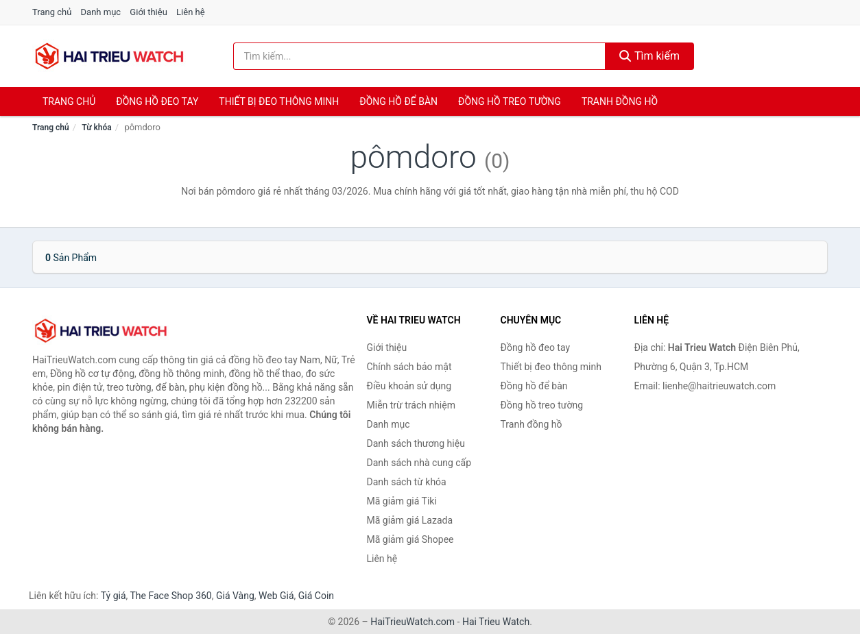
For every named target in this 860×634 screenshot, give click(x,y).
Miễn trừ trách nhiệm (411, 405)
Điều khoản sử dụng (409, 385)
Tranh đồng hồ (620, 101)
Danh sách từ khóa (406, 481)
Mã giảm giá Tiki (402, 501)
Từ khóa (96, 127)
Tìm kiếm (649, 55)
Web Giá (276, 595)
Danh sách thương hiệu (416, 443)
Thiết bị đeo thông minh (279, 101)
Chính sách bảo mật (409, 366)
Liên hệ (190, 12)
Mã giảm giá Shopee (410, 539)
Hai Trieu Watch (495, 621)
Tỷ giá (113, 595)
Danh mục (101, 12)
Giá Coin (316, 595)
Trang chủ (51, 12)
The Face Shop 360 (170, 595)
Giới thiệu (148, 12)
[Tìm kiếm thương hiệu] (419, 56)
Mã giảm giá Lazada (410, 520)
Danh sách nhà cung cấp (419, 462)
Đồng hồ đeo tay (157, 101)
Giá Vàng (235, 595)
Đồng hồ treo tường (509, 101)
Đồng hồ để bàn (398, 101)
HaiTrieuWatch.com (412, 621)
